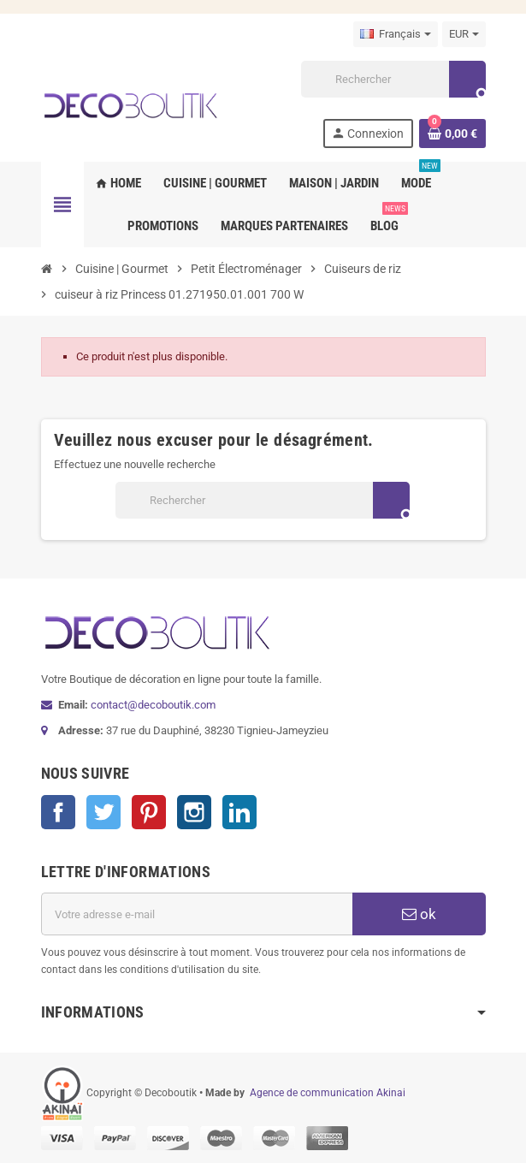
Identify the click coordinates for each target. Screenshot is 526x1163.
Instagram (194, 812)
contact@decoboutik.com (153, 704)
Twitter (103, 812)
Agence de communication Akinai (327, 1093)
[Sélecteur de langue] (395, 34)
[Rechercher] (392, 79)
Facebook (58, 812)
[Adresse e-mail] (196, 914)
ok (419, 914)
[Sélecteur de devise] (464, 34)
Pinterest (149, 812)
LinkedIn (239, 812)
